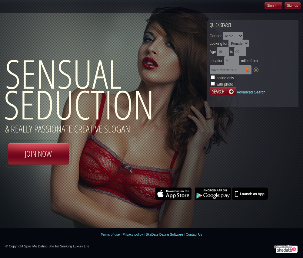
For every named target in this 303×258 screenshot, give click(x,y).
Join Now (38, 154)
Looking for (219, 43)
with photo (225, 84)
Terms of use (110, 234)
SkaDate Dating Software (164, 234)
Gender (216, 36)
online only (225, 78)
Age (213, 52)
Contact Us (194, 234)
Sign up (292, 5)
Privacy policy (132, 234)
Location (216, 61)
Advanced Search (251, 92)
